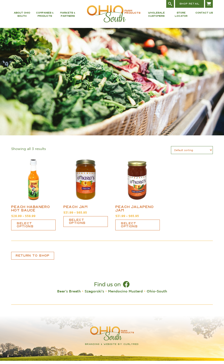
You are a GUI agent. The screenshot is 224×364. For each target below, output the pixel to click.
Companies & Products (44, 16)
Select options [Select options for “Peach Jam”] (77, 225)
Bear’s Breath (69, 294)
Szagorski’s (94, 294)
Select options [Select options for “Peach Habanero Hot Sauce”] (25, 228)
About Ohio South (22, 16)
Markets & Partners (67, 16)
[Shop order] (192, 153)
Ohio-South (157, 294)
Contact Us (204, 15)
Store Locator (181, 16)
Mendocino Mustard (125, 294)
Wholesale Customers (156, 16)
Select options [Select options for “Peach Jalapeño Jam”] (129, 228)
